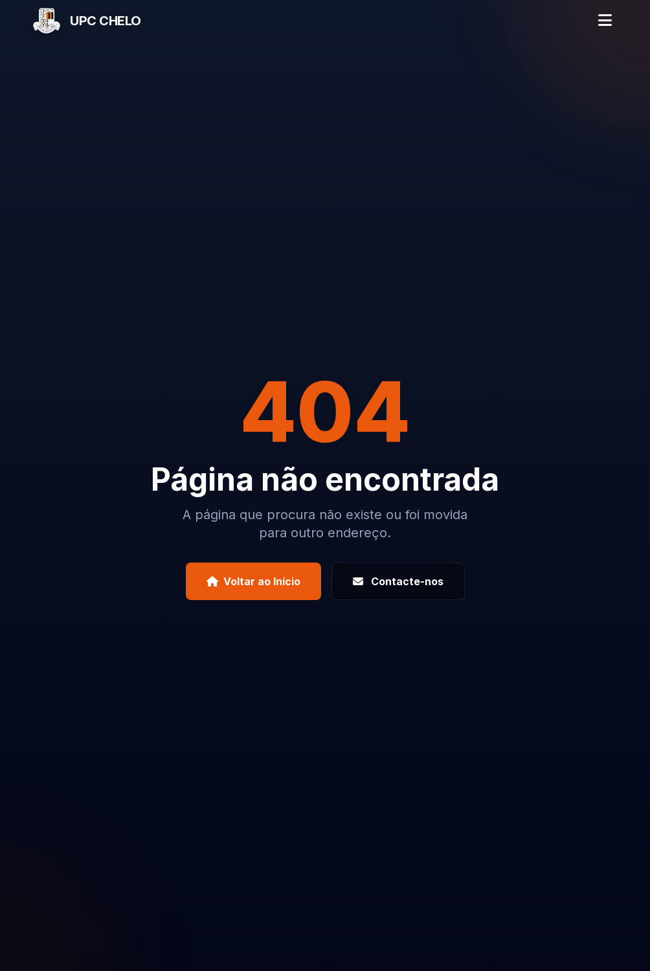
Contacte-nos (398, 581)
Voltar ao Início (253, 581)
